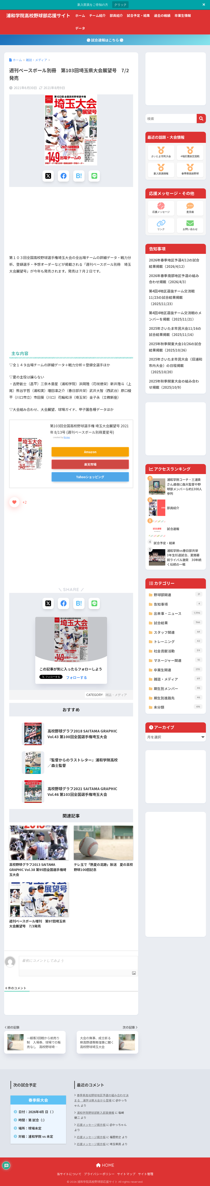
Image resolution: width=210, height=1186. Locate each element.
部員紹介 (116, 15)
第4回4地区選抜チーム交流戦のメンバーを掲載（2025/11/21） (175, 316)
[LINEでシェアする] (94, 176)
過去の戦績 (162, 15)
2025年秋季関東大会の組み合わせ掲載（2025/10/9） (174, 384)
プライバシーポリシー (99, 1174)
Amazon (90, 451)
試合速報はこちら (105, 39)
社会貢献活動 (178, 650)
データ (80, 28)
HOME (105, 1165)
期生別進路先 (178, 697)
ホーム (80, 15)
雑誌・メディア (116, 695)
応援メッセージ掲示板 (91, 1125)
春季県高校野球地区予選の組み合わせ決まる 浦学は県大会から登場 (101, 1097)
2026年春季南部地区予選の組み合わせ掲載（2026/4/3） (174, 278)
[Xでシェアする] (48, 176)
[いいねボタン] (14, 502)
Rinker (67, 437)
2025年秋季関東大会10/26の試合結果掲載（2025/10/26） (175, 347)
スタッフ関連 (178, 632)
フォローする (76, 677)
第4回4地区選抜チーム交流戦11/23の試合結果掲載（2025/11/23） (172, 297)
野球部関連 (178, 594)
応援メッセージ (161, 207)
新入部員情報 (161, 169)
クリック (120, 4)
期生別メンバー (178, 688)
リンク (161, 225)
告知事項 (178, 604)
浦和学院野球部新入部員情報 (95, 1112)
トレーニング (178, 641)
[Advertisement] (71, 222)
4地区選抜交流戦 (190, 152)
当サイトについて (69, 1174)
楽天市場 (90, 464)
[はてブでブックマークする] (78, 176)
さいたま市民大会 (161, 152)
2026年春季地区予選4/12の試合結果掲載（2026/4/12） (174, 263)
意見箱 (190, 207)
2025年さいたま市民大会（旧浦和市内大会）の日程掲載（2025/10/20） (175, 365)
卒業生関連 (178, 669)
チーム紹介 (97, 15)
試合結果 (178, 622)
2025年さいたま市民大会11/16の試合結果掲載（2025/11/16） (175, 331)
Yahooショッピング (90, 476)
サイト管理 (145, 1174)
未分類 (178, 707)
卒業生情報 (183, 15)
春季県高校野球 (190, 169)
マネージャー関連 (178, 660)
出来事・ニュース (178, 613)
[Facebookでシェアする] (63, 176)
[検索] (201, 118)
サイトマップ (126, 1174)
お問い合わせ (190, 225)
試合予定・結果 (138, 15)
